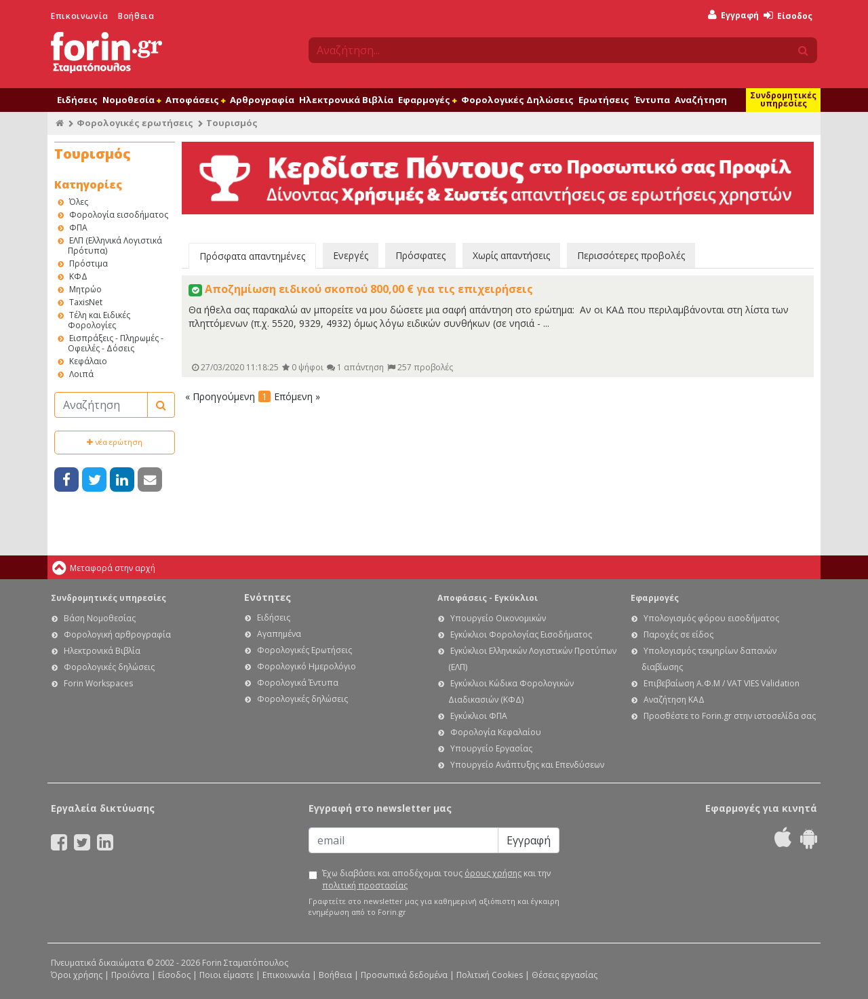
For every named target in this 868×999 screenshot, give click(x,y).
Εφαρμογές (427, 100)
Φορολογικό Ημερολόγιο (306, 666)
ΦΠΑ (78, 227)
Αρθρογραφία (262, 100)
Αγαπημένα (279, 634)
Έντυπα (652, 100)
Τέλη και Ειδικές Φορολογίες (99, 320)
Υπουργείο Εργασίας (491, 748)
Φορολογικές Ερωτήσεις (304, 650)
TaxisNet (85, 302)
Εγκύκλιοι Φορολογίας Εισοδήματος (521, 634)
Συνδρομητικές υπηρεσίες (783, 99)
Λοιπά (81, 374)
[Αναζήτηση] (101, 405)
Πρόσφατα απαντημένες (252, 256)
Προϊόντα (130, 975)
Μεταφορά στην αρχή (112, 568)
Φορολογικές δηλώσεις (109, 667)
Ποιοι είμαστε (226, 975)
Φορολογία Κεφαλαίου (495, 732)
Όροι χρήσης (76, 975)
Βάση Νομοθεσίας (100, 618)
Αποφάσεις (195, 100)
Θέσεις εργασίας (564, 975)
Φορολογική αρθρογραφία (117, 634)
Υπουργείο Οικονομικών (498, 618)
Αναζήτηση (701, 100)
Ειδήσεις (77, 100)
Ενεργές (350, 255)
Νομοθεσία (131, 100)
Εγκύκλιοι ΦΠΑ (478, 716)
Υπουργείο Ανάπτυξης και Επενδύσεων (527, 764)
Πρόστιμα (88, 263)
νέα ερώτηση (114, 442)
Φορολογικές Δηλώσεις (517, 100)
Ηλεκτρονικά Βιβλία (346, 100)
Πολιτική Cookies (489, 975)
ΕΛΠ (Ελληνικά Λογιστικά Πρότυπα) (115, 245)
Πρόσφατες (420, 255)
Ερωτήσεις (603, 100)
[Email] (403, 840)
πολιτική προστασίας (365, 885)
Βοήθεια (136, 16)
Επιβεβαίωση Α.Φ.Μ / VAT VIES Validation (722, 683)
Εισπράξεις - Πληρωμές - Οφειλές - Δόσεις (115, 343)
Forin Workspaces (98, 683)
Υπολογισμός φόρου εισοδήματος (711, 618)
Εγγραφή (733, 15)
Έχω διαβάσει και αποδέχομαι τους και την (436, 879)
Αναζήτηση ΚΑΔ (674, 699)
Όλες (78, 202)
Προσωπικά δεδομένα (404, 975)
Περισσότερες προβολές (631, 255)
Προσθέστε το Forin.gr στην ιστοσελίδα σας (730, 716)
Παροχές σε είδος (678, 634)
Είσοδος (788, 16)
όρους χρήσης (493, 873)
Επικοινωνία (79, 16)
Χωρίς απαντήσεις (511, 255)
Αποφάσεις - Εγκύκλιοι (487, 598)
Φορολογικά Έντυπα (297, 682)
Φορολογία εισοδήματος (118, 214)
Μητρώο (85, 289)
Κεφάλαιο (88, 361)
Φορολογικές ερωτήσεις (135, 123)
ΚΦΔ (78, 276)
